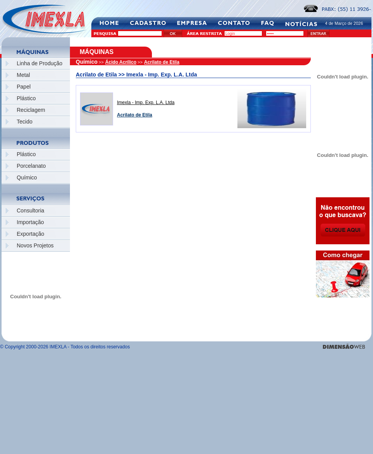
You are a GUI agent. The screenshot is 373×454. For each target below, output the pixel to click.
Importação (30, 222)
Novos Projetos (35, 245)
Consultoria (30, 210)
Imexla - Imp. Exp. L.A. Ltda (145, 102)
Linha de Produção (40, 63)
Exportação (30, 234)
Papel (24, 86)
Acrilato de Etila (162, 62)
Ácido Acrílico (120, 62)
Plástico (26, 98)
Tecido (24, 121)
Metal (23, 75)
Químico (27, 177)
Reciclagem (31, 110)
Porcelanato (31, 166)
